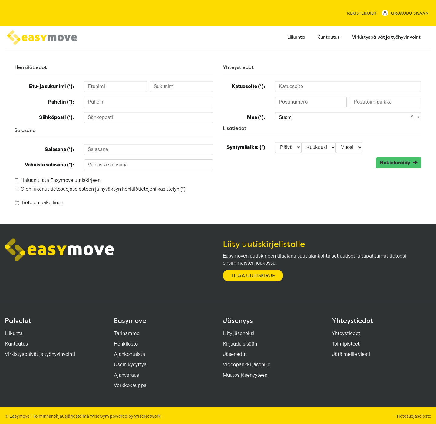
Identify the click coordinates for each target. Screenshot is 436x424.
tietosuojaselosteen (72, 189)
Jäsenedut (235, 354)
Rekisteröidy (362, 13)
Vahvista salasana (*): (49, 165)
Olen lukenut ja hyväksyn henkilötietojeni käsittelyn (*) (103, 189)
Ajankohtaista (129, 354)
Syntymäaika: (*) (245, 147)
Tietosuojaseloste (413, 416)
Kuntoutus (331, 38)
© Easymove (17, 416)
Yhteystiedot (346, 333)
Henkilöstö (126, 344)
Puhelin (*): (61, 102)
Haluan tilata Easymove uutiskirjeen (61, 180)
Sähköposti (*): (56, 117)
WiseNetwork (147, 416)
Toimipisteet (346, 344)
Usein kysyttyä (130, 364)
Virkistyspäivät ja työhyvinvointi (390, 38)
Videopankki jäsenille (246, 364)
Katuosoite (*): (248, 86)
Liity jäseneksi (238, 333)
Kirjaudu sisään (409, 13)
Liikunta (299, 38)
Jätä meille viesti (351, 354)
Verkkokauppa (130, 385)
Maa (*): (256, 117)
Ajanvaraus (126, 375)
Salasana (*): (59, 149)
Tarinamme (127, 333)
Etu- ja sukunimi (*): (51, 86)
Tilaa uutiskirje (253, 275)
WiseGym (99, 416)
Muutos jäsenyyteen (245, 375)
